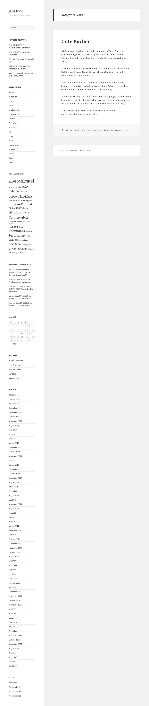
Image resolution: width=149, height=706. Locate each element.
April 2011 (13, 521)
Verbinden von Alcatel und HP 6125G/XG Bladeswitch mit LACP (19, 272)
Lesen (11, 136)
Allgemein (13, 97)
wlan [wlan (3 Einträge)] (22, 252)
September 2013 (15, 478)
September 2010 (15, 530)
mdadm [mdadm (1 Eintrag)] (21, 213)
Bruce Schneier (15, 369)
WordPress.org (15, 696)
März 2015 (13, 438)
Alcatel (11, 92)
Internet (12, 127)
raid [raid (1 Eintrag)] (21, 227)
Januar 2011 (14, 526)
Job (10, 132)
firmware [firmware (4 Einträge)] (15, 204)
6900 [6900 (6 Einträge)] (16, 181)
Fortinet (12, 118)
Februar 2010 (14, 539)
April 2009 (13, 574)
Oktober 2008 (14, 600)
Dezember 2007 (15, 631)
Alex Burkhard (15, 365)
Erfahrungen (14, 110)
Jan (10, 296)
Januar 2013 (14, 487)
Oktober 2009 (14, 552)
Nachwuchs (13, 145)
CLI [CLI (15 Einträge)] (20, 196)
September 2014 (15, 456)
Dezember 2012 (15, 491)
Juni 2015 (13, 430)
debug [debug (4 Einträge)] (28, 196)
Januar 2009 (14, 587)
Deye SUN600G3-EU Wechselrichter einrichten (20, 46)
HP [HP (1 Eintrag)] (17, 208)
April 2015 (13, 434)
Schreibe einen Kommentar (117, 130)
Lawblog (12, 374)
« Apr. (14, 344)
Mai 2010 (12, 535)
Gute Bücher (75, 41)
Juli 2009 (12, 561)
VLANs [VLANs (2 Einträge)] (31, 249)
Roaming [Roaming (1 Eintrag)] (29, 232)
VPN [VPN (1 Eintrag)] (10, 253)
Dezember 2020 (15, 412)
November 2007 (15, 635)
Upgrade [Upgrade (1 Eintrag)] (28, 245)
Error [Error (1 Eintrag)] (30, 201)
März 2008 (13, 618)
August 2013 (14, 482)
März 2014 (13, 460)
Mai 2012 (12, 500)
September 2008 (15, 605)
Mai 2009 (12, 570)
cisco (11, 105)
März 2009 (13, 578)
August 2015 (14, 425)
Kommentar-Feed (16, 691)
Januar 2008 (14, 626)
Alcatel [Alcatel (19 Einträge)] (27, 181)
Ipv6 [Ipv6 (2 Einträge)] (20, 207)
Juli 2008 (12, 609)
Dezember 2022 (15, 408)
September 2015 (15, 421)
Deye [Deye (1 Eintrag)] (11, 201)
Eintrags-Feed (14, 687)
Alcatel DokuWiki (16, 360)
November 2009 (15, 548)
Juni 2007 (13, 657)
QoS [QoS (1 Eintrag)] (10, 227)
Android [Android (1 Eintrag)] (12, 187)
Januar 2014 (14, 465)
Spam (11, 158)
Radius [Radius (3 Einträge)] (16, 226)
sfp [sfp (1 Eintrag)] (29, 236)
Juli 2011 (12, 513)
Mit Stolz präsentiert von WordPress (76, 150)
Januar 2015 (14, 443)
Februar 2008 (14, 622)
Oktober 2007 (14, 640)
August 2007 (14, 648)
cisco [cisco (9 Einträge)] (13, 196)
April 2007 (13, 666)
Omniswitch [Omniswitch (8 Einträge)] (18, 217)
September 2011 (15, 504)
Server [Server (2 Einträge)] (24, 235)
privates (12, 149)
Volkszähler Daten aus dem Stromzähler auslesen (20, 67)
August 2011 (14, 508)
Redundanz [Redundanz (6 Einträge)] (17, 231)
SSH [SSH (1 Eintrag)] (16, 240)
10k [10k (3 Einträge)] (11, 181)
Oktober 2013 (14, 473)
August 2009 (14, 556)
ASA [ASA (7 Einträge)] (25, 186)
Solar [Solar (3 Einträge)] (12, 239)
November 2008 (15, 596)
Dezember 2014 (15, 447)
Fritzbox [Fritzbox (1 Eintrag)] (12, 208)
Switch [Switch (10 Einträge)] (14, 244)
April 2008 (13, 613)
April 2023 (13, 395)
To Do (11, 162)
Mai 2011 (12, 517)
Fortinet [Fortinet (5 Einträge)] (26, 204)
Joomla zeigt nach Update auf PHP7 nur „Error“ (21, 74)
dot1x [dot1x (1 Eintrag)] (15, 201)
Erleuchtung (14, 114)
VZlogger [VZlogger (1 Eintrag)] (15, 253)
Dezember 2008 (15, 591)
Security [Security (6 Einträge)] (14, 235)
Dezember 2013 (15, 469)
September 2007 (15, 644)
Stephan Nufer (15, 378)
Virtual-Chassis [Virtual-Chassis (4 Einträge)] (18, 249)
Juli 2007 (12, 653)
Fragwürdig (13, 123)
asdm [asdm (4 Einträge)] (12, 191)
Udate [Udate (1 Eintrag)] (22, 245)
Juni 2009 (13, 565)
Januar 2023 (14, 403)
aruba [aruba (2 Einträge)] (19, 187)
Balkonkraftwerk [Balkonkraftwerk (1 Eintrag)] (22, 191)
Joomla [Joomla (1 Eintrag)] (25, 208)
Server (11, 153)
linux (11, 140)
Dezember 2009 (15, 543)
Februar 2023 (14, 399)
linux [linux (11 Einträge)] (13, 212)
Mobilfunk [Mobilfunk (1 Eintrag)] (28, 213)
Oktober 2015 (14, 417)
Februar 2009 (14, 583)
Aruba (11, 101)
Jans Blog (16, 11)
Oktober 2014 (14, 452)
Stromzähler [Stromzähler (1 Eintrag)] (23, 240)
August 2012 (14, 495)
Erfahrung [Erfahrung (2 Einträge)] (23, 200)
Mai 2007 (12, 661)
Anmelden (13, 682)
